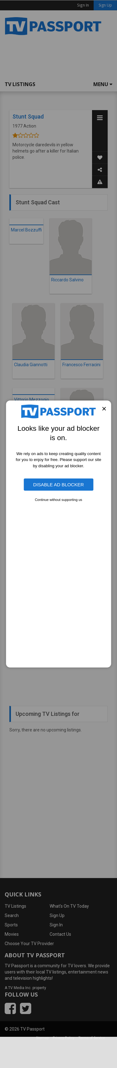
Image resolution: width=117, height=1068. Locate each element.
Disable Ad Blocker (58, 484)
